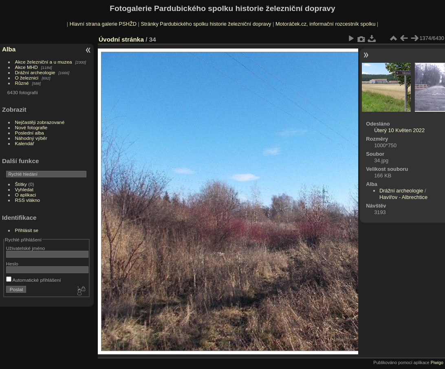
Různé (22, 83)
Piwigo (437, 362)
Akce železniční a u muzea (43, 61)
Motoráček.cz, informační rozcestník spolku (325, 24)
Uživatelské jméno (25, 248)
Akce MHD (26, 67)
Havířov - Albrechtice (403, 197)
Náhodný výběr (31, 138)
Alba (8, 49)
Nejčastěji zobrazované (40, 122)
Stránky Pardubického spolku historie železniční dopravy (206, 24)
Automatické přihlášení (33, 280)
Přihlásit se (27, 230)
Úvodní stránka (121, 39)
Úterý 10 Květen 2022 (399, 130)
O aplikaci (25, 194)
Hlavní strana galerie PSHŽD (103, 24)
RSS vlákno (27, 200)
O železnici (27, 77)
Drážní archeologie (35, 72)
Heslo (12, 263)
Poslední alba (29, 132)
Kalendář (24, 143)
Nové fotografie (31, 127)
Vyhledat (24, 189)
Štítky (21, 184)
